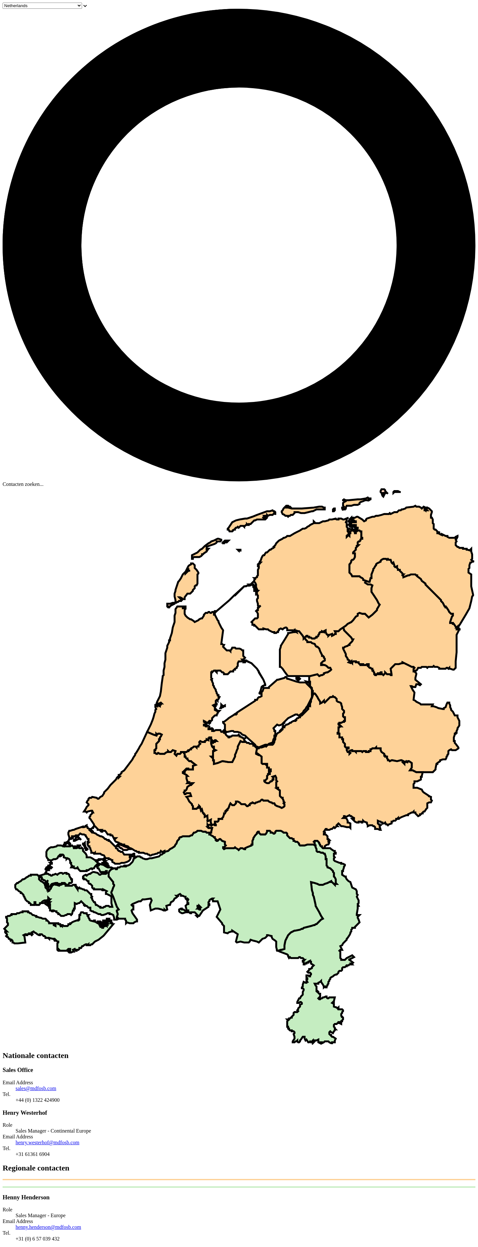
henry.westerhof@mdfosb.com (47, 1142)
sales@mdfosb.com (36, 1088)
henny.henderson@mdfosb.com (48, 1227)
